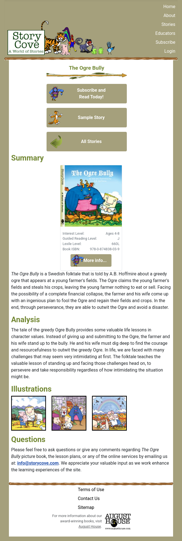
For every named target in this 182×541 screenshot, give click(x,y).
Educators (165, 33)
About (169, 15)
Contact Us (89, 498)
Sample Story (91, 117)
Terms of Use (91, 489)
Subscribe (165, 42)
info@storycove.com (38, 463)
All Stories (91, 141)
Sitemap (86, 507)
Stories (168, 24)
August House (90, 526)
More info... (94, 260)
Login (169, 51)
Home (169, 6)
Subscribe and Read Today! (91, 94)
